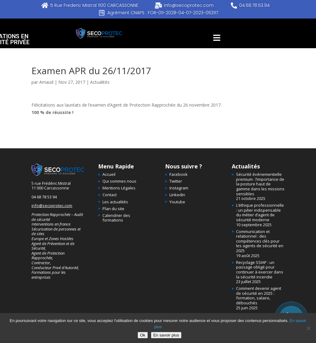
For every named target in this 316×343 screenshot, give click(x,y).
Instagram (178, 188)
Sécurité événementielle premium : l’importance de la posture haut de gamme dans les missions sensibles (260, 184)
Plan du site (113, 208)
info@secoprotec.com (51, 205)
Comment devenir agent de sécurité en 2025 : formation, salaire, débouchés (258, 296)
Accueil (108, 174)
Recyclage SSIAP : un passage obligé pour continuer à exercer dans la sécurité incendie (259, 270)
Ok (142, 335)
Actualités (100, 82)
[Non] (308, 328)
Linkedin (177, 194)
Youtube (177, 202)
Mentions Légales (118, 188)
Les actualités (115, 202)
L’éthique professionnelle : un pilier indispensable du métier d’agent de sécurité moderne (260, 212)
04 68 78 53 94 (44, 197)
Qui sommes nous (119, 181)
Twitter (175, 181)
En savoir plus (166, 335)
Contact (109, 194)
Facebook (178, 174)
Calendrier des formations (116, 218)
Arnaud (46, 82)
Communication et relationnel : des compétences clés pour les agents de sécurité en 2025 (259, 241)
